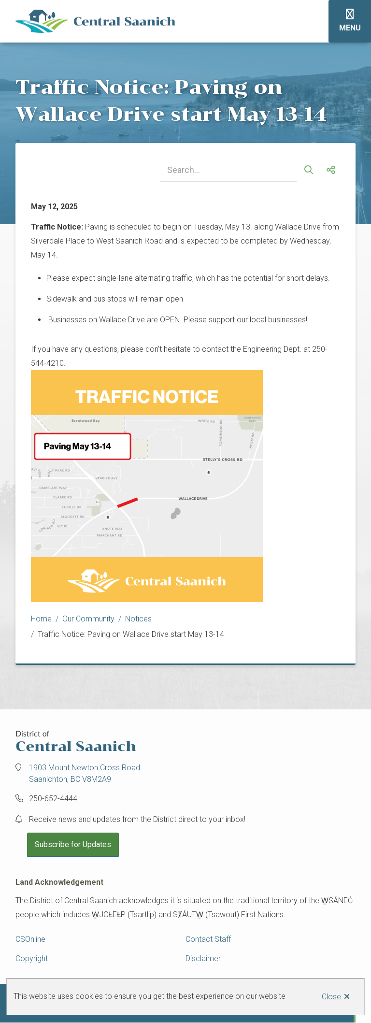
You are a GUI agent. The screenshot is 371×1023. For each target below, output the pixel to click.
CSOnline (30, 939)
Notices (138, 618)
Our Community (88, 618)
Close (331, 996)
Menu (350, 27)
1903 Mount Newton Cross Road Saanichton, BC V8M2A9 (84, 773)
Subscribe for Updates (73, 844)
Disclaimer (203, 958)
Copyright (31, 958)
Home (41, 618)
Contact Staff (208, 939)
